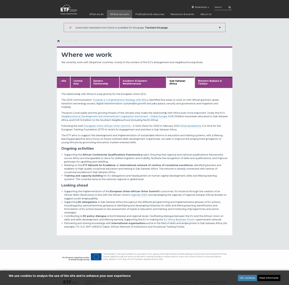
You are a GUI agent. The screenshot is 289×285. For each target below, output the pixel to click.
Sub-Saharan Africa (177, 82)
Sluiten (220, 27)
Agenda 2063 (139, 195)
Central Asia (77, 82)
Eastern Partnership (100, 82)
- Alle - (63, 82)
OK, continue (247, 278)
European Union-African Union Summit (107, 126)
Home (59, 42)
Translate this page (156, 27)
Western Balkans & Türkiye (210, 82)
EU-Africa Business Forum (179, 219)
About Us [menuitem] (205, 14)
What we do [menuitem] (96, 14)
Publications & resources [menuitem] (149, 14)
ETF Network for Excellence (99, 165)
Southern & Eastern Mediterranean (135, 82)
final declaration (190, 126)
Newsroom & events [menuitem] (182, 14)
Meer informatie (268, 278)
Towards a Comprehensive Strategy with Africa (120, 100)
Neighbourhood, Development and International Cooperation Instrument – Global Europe (114, 116)
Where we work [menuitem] (119, 14)
